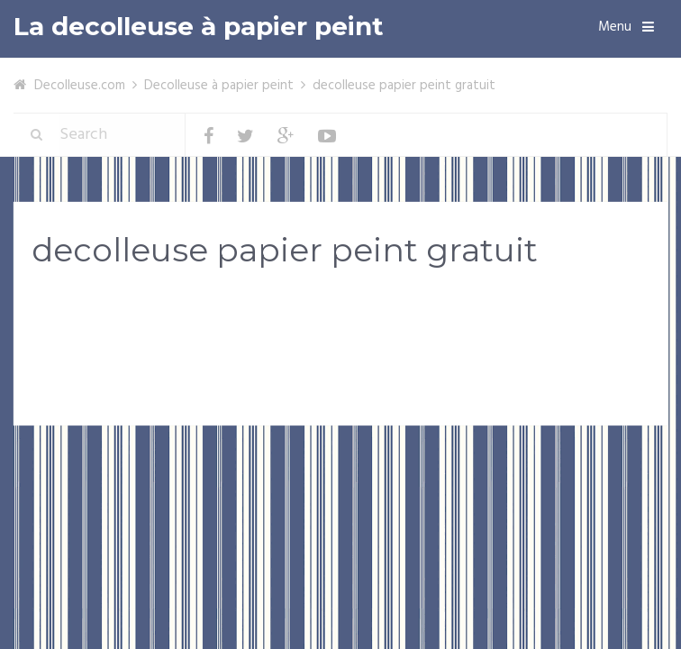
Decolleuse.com (79, 85)
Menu (614, 27)
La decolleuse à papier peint (199, 26)
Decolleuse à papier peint (219, 85)
